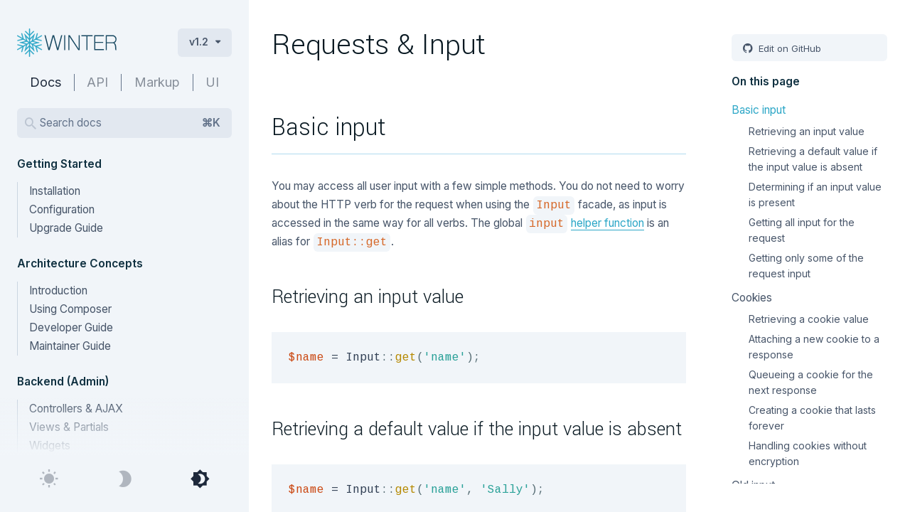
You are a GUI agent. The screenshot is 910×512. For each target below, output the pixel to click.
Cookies (752, 297)
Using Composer (70, 309)
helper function (607, 223)
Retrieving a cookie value (809, 319)
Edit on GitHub (788, 48)
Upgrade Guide (66, 228)
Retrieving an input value (806, 131)
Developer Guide (71, 327)
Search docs (130, 123)
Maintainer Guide (70, 346)
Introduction (58, 290)
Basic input (759, 110)
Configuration (62, 209)
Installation (54, 191)
